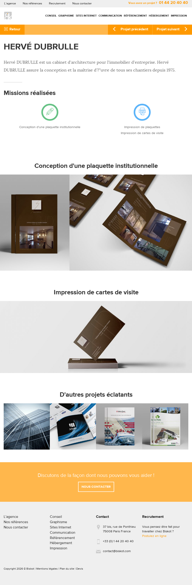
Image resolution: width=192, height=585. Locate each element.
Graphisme (66, 15)
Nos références (32, 3)
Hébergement (159, 15)
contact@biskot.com (117, 553)
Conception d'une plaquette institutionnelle (49, 127)
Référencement (135, 15)
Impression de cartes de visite (142, 133)
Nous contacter (82, 3)
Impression (179, 15)
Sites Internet (86, 15)
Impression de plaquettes (142, 127)
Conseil (50, 15)
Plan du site (67, 570)
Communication (110, 15)
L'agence (10, 3)
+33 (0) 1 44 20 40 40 (118, 543)
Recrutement (57, 3)
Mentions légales (47, 570)
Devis (79, 570)
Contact (102, 519)
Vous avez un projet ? (158, 3)
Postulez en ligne (154, 538)
